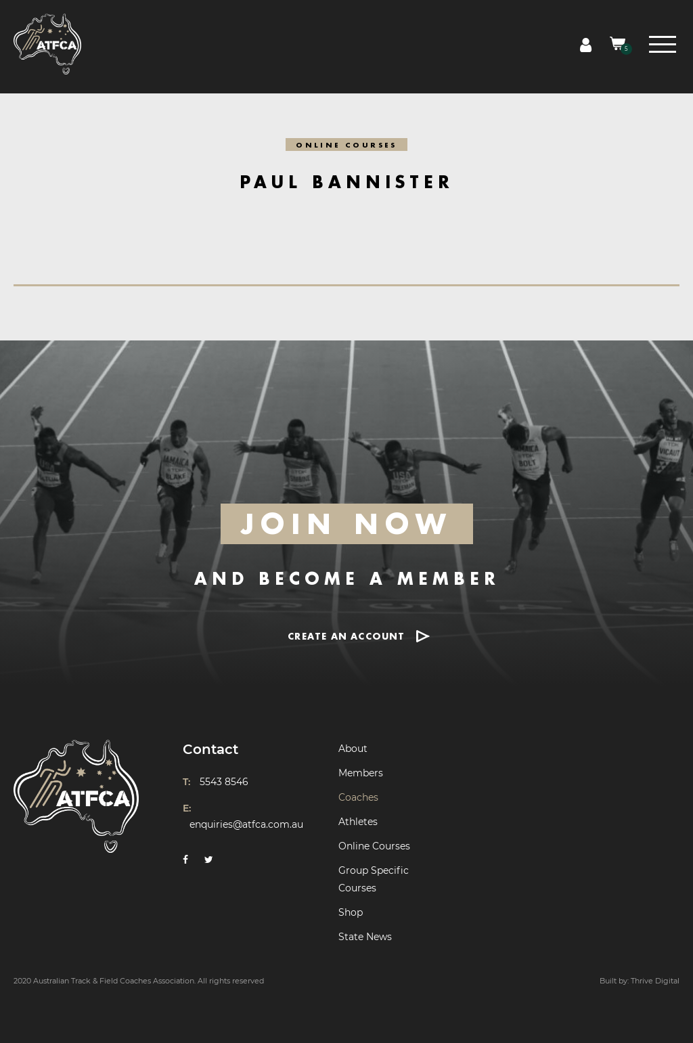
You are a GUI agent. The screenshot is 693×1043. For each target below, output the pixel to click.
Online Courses (374, 846)
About (352, 748)
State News (365, 937)
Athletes (358, 822)
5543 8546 (224, 782)
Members (360, 773)
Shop (350, 912)
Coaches (358, 797)
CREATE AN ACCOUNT (346, 636)
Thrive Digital (655, 980)
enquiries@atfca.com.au (246, 824)
